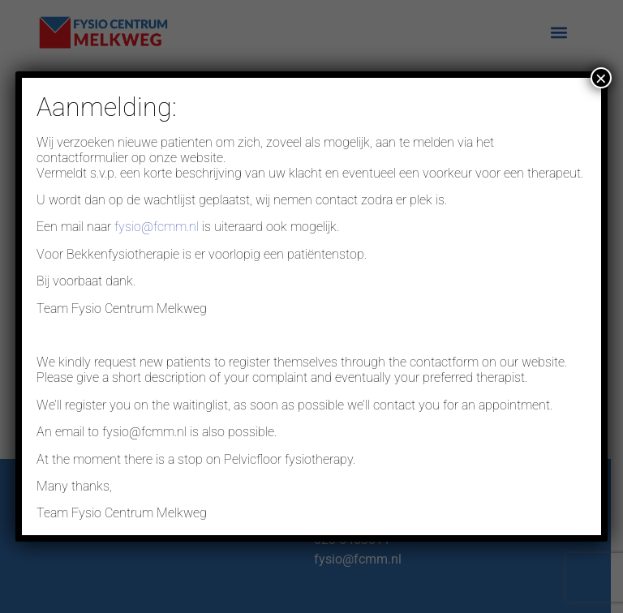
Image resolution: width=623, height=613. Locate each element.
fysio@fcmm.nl (156, 226)
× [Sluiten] (601, 77)
